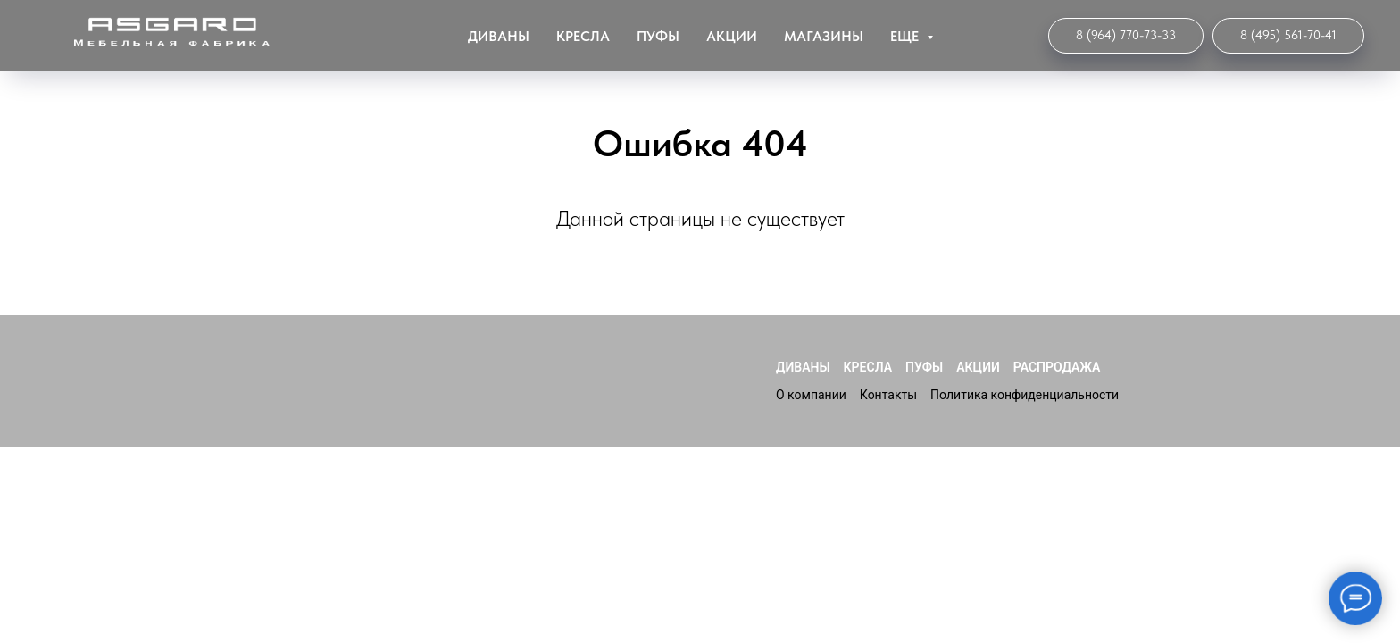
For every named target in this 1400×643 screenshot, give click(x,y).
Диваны (498, 36)
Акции (731, 36)
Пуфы (658, 36)
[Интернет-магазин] (1126, 36)
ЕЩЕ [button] (906, 36)
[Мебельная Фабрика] (1288, 36)
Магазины (823, 36)
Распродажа (1057, 367)
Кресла (583, 36)
